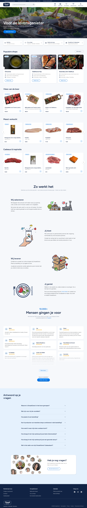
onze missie (64, 291)
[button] (3, 68)
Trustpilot (49, 317)
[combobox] (22, 5)
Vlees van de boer (11, 89)
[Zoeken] (33, 5)
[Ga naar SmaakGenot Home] (6, 4)
